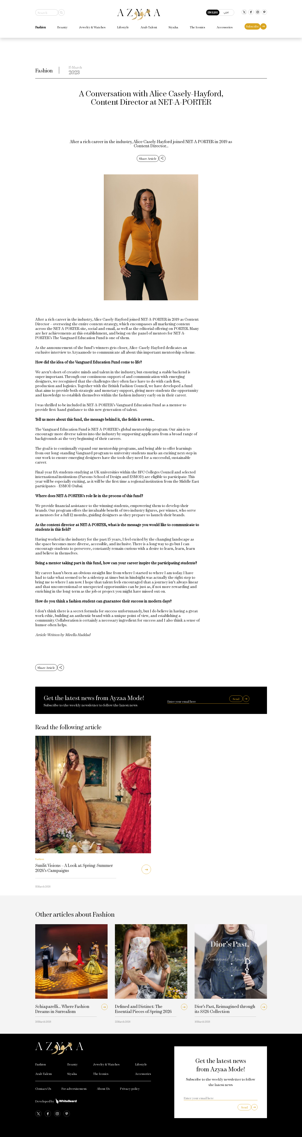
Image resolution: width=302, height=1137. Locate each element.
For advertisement (74, 1088)
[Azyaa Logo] (93, 1048)
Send (236, 699)
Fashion (40, 26)
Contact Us (43, 1088)
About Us (103, 1088)
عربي (226, 11)
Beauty (62, 26)
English (213, 11)
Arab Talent (149, 26)
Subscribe (252, 25)
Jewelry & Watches (92, 26)
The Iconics (197, 26)
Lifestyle (123, 26)
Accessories (225, 26)
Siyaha (173, 26)
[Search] (61, 11)
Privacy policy (130, 1088)
